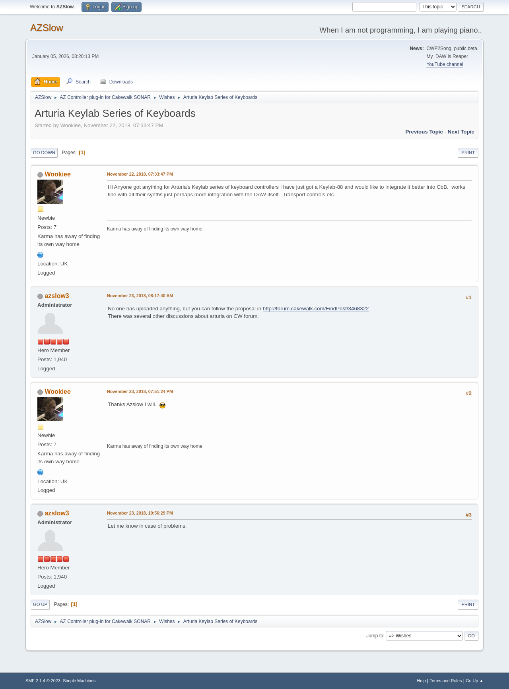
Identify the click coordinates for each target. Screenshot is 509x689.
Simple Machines (79, 680)
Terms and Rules (446, 680)
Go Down (44, 152)
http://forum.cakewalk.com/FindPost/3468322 (316, 309)
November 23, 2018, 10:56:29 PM (140, 513)
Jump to (374, 635)
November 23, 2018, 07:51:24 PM (140, 391)
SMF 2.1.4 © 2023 (42, 680)
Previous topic (424, 132)
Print (468, 152)
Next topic (461, 132)
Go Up (40, 604)
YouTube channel (444, 64)
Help (421, 680)
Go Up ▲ (475, 680)
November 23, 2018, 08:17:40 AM (140, 295)
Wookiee (57, 174)
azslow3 (57, 295)
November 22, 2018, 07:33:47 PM (140, 174)
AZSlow (46, 27)
